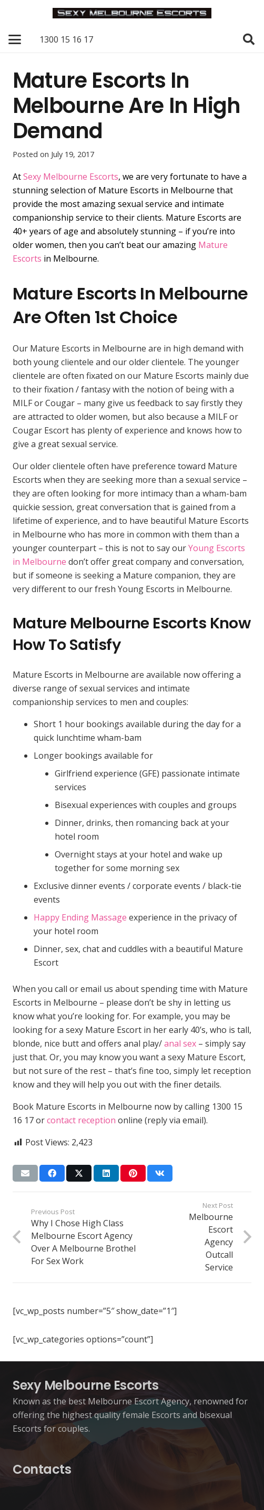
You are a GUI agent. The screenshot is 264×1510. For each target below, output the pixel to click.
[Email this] (25, 1173)
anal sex (180, 1043)
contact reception (81, 1120)
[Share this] (52, 1173)
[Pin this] (133, 1173)
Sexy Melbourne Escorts (70, 176)
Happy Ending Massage (80, 917)
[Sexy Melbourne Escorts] (132, 13)
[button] (15, 39)
